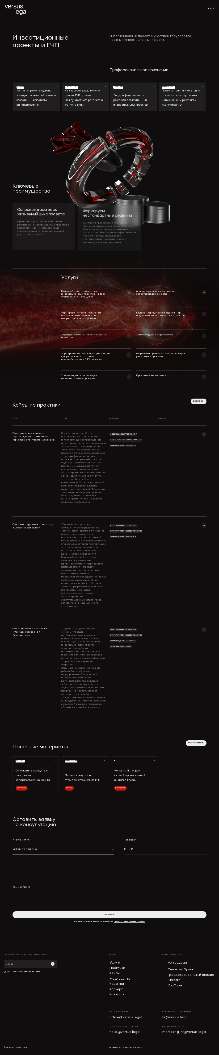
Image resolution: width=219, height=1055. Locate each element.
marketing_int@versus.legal (184, 1032)
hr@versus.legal (175, 1017)
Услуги (115, 962)
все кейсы (198, 401)
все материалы (196, 743)
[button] (63, 851)
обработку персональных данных (129, 922)
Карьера (116, 989)
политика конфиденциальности (127, 1047)
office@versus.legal (126, 1017)
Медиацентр (120, 978)
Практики (117, 968)
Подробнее (120, 788)
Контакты (117, 994)
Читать (69, 788)
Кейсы (115, 973)
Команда (117, 983)
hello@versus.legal (125, 1032)
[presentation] (160, 866)
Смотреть (21, 788)
